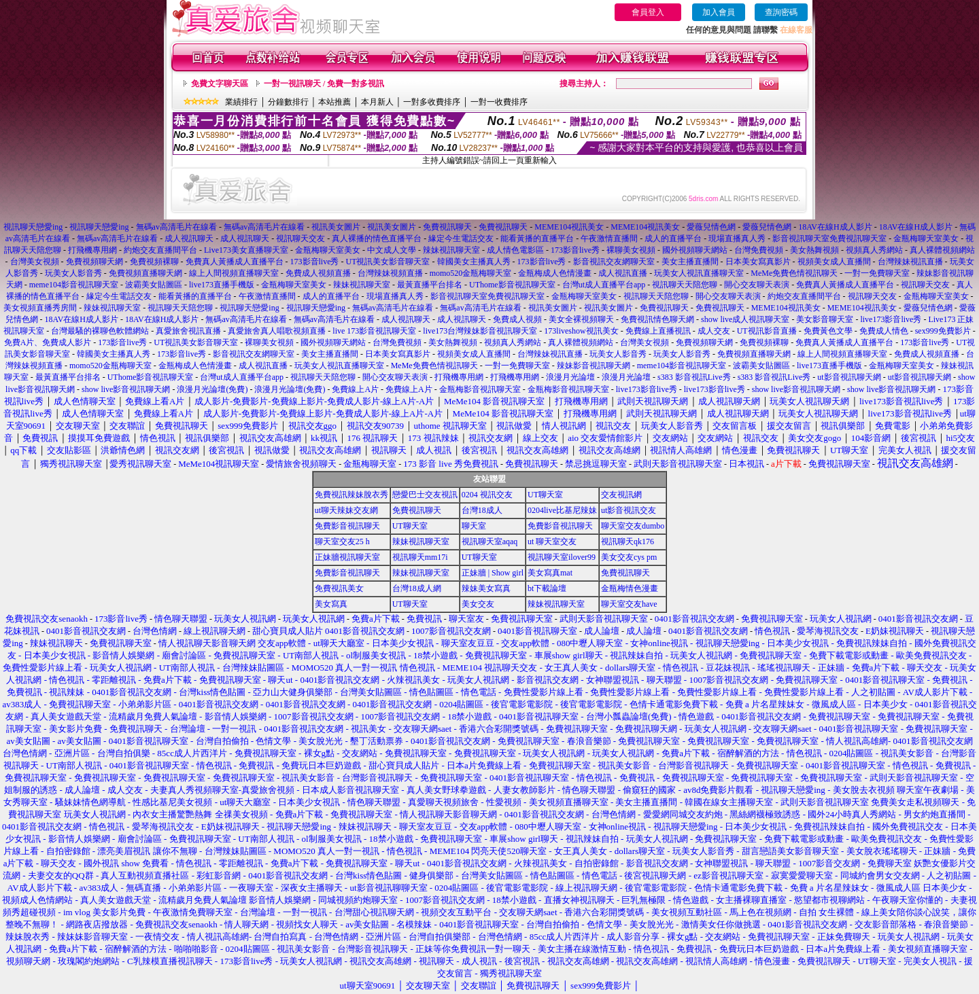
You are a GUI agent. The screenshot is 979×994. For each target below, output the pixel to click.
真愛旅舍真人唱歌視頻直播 (277, 331)
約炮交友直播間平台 (160, 250)
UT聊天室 (545, 494)
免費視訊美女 (339, 588)
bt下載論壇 (547, 588)
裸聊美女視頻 (630, 250)
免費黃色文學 (828, 331)
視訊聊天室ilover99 (562, 557)
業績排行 (241, 102)
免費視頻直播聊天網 (145, 273)
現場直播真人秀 (737, 238)
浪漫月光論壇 (570, 377)
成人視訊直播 (622, 273)
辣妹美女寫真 (486, 588)
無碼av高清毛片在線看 (176, 227)
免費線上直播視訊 (658, 331)
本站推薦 (334, 102)
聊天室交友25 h (342, 541)
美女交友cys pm (629, 557)
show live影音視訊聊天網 (126, 389)
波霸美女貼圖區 (153, 284)
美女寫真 (331, 604)
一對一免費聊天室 (877, 273)
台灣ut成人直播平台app (604, 284)
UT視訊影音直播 (767, 331)
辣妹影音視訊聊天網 (593, 365)
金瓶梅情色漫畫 (629, 588)
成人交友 (714, 331)
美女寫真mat (550, 573)
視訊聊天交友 (300, 238)
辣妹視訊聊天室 (451, 250)
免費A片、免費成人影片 (48, 342)
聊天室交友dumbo (632, 526)
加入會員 (718, 12)
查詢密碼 (781, 12)
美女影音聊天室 (824, 319)
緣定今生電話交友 (461, 238)
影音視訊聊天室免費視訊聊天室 (829, 238)
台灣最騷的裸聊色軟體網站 (100, 331)
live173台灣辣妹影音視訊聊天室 (480, 331)
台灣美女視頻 (34, 261)
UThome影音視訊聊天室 (512, 284)
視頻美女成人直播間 (834, 261)
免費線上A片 (355, 389)
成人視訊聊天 (189, 238)
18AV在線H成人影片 (835, 227)
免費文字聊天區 (219, 83)
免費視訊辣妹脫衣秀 (351, 494)
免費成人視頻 (517, 319)
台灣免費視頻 (758, 250)
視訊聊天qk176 (627, 541)
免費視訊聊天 (447, 227)
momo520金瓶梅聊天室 (471, 273)
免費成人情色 (883, 331)
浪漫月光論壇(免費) (212, 389)
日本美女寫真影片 (758, 261)
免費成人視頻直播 (318, 273)
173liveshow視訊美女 (581, 331)
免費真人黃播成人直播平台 (235, 261)
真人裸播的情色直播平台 (377, 238)
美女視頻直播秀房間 (40, 308)
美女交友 (478, 604)
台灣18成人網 (416, 588)
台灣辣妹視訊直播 (910, 261)
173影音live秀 (575, 250)
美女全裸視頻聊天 (581, 319)
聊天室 (474, 526)
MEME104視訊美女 (569, 227)
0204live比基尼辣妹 (562, 510)
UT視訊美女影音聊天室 (388, 261)
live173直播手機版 (221, 284)
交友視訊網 (621, 494)
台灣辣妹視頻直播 (390, 273)
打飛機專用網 (92, 250)
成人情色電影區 (515, 250)
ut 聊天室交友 (552, 541)
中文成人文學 (391, 250)
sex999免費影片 (943, 331)
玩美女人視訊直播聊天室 (699, 273)
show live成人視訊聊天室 (745, 319)
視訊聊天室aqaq (490, 541)
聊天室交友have (629, 604)
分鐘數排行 (288, 102)
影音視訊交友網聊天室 (614, 261)
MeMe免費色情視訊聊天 (794, 273)
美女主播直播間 (690, 261)
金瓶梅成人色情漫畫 (554, 273)
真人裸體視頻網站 (942, 250)
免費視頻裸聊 (154, 261)
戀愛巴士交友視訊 (425, 494)
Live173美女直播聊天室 (246, 250)
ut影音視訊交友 (628, 510)
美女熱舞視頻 (814, 250)
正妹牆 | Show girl (492, 573)
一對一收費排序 (499, 102)
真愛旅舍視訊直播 (188, 331)
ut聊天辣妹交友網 (346, 510)
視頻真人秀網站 (874, 250)
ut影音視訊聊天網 (848, 377)
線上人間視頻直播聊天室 (234, 273)
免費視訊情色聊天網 (657, 319)
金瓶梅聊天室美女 (926, 238)
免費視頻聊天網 (94, 261)
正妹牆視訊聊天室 (347, 557)
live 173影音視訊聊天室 (374, 331)
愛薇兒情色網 (711, 227)
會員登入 (648, 12)
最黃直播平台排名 (429, 284)
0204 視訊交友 (487, 494)
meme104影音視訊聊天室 (73, 284)
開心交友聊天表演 (756, 284)
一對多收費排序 (431, 102)
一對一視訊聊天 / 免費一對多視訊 (324, 83)
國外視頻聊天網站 (694, 250)
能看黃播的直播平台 (537, 238)
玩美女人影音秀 (73, 273)
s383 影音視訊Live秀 (694, 377)
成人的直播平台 (673, 238)
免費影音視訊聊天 (347, 526)
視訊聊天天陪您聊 (684, 284)
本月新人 (377, 102)
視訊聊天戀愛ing (34, 227)
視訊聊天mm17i (420, 557)
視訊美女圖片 (335, 227)
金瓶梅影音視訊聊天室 (480, 389)
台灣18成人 (482, 510)
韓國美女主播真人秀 (474, 261)
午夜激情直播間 (609, 238)
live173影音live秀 (890, 319)
